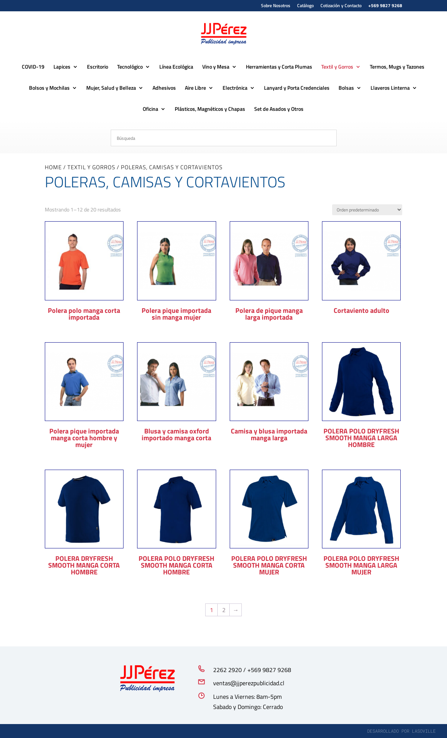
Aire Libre (195, 88)
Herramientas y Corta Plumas (279, 67)
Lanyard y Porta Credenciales (297, 88)
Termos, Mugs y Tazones (397, 67)
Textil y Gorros (337, 67)
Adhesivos (164, 88)
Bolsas (346, 88)
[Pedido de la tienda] (367, 209)
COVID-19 (33, 67)
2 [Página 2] (224, 609)
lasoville (424, 731)
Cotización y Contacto (341, 6)
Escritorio (97, 67)
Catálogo (305, 6)
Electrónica (235, 88)
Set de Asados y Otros (279, 109)
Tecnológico (130, 67)
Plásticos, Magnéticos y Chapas (210, 109)
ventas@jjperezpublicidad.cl (248, 682)
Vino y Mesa (215, 67)
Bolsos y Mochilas (49, 88)
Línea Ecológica (176, 67)
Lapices (61, 67)
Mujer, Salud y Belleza (111, 88)
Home (53, 167)
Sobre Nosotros (275, 6)
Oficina (150, 109)
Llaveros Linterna (390, 88)
